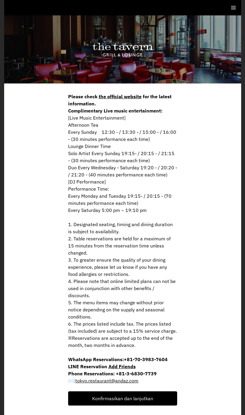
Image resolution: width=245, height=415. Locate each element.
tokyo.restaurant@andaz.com (106, 381)
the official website (120, 96)
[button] (122, 398)
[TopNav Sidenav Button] (233, 7)
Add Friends (122, 366)
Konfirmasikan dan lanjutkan (122, 398)
